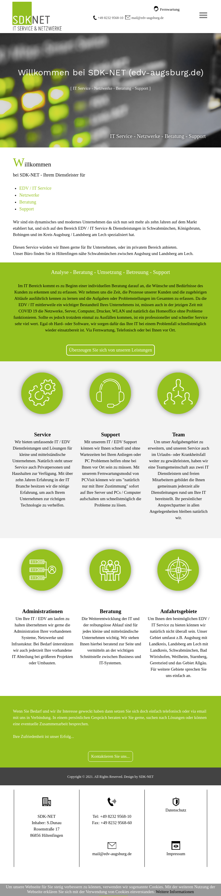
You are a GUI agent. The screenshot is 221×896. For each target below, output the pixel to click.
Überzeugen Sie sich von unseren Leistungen (110, 350)
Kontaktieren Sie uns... (110, 756)
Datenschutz (175, 810)
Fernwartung (170, 9)
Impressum (176, 853)
